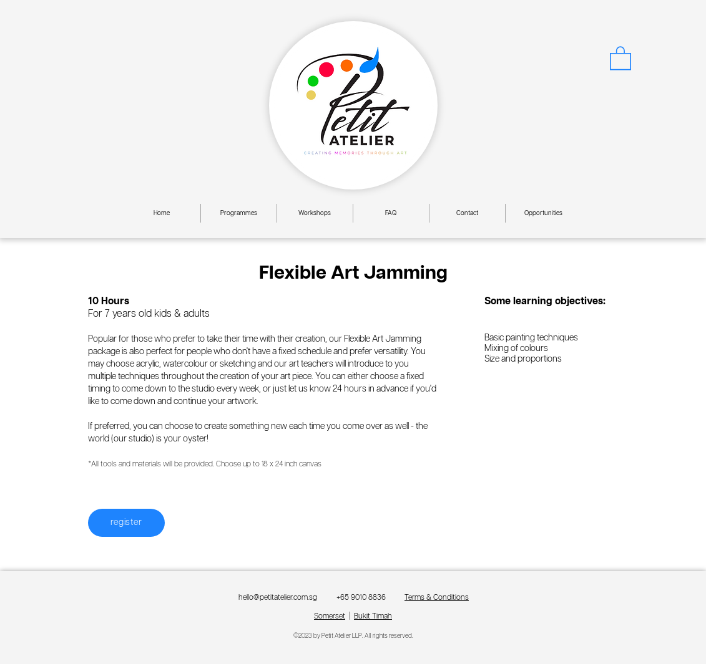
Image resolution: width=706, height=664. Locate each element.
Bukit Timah (373, 616)
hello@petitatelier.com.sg (277, 598)
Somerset (329, 616)
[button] (620, 57)
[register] (126, 523)
